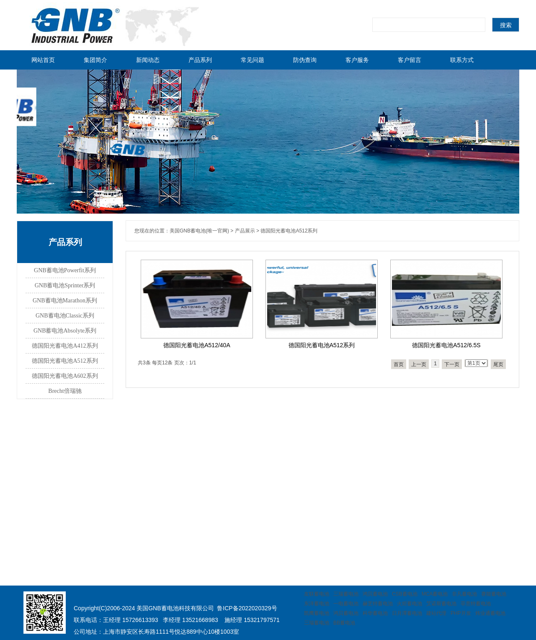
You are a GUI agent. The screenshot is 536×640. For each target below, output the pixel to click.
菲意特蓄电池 (476, 603)
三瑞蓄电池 (345, 594)
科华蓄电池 (375, 613)
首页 (399, 364)
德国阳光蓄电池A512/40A (196, 345)
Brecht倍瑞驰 (64, 391)
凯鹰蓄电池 (316, 613)
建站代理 (436, 613)
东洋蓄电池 (316, 603)
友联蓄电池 (316, 594)
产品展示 (245, 231)
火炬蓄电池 (409, 603)
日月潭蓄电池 (407, 613)
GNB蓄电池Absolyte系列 (65, 331)
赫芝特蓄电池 (378, 603)
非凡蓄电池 (464, 594)
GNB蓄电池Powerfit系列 (65, 270)
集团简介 (95, 60)
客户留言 (409, 60)
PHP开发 (461, 613)
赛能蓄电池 (493, 594)
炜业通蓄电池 (490, 613)
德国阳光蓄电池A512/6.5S (446, 345)
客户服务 (357, 60)
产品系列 (200, 60)
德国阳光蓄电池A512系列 (65, 361)
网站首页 (43, 60)
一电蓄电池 (345, 603)
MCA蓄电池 (435, 594)
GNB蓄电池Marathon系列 (65, 300)
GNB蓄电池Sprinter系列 (65, 285)
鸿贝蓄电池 (375, 594)
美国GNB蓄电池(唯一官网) (199, 231)
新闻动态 (148, 60)
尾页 (498, 364)
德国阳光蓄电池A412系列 (65, 346)
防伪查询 (305, 60)
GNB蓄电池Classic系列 (65, 315)
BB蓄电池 (344, 623)
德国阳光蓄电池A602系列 (65, 376)
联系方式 (462, 60)
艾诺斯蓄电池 (441, 603)
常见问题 (252, 60)
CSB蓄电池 (404, 594)
